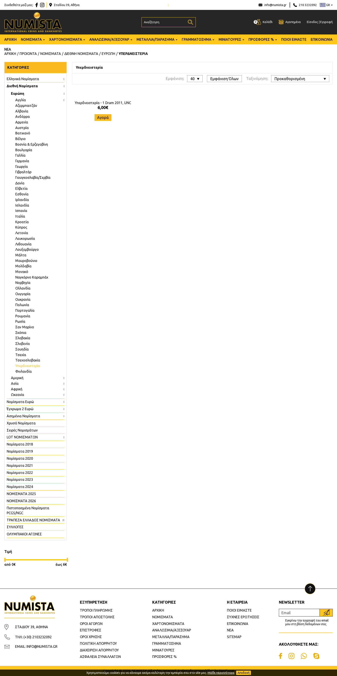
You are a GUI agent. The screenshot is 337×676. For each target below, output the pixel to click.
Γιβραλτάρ (23, 172)
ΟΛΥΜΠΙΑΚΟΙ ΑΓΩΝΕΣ (24, 534)
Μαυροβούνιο (26, 261)
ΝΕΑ (7, 49)
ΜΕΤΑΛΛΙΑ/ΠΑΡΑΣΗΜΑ (155, 39)
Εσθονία (21, 194)
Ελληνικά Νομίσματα (23, 79)
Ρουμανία (22, 316)
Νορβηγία (22, 283)
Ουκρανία (22, 299)
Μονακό (21, 272)
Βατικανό (22, 133)
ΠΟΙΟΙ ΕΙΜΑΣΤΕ (293, 39)
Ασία (15, 383)
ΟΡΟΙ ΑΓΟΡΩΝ (91, 624)
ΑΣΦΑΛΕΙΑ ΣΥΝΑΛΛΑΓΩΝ (100, 657)
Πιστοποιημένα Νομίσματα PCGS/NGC (28, 510)
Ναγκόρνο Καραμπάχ (31, 277)
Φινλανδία (23, 371)
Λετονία (21, 233)
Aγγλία (20, 100)
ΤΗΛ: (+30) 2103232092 (33, 637)
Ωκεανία (17, 395)
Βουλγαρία (23, 150)
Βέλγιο (20, 139)
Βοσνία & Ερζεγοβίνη (31, 144)
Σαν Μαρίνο (24, 327)
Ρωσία (20, 321)
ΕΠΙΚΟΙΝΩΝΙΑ (321, 39)
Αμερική (17, 378)
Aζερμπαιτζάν (26, 105)
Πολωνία (22, 305)
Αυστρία (22, 128)
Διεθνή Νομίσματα (22, 86)
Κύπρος (21, 227)
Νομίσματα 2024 (20, 487)
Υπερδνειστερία (27, 366)
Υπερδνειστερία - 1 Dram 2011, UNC (103, 103)
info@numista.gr (275, 5)
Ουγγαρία (22, 294)
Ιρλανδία (22, 200)
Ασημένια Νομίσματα (23, 416)
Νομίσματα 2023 (20, 479)
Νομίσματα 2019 (20, 451)
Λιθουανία (23, 244)
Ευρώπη (17, 93)
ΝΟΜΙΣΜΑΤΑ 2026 (21, 501)
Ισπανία (21, 211)
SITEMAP (234, 637)
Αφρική (16, 389)
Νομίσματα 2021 (20, 465)
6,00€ (103, 107)
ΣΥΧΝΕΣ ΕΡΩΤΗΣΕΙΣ (243, 617)
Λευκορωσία (25, 238)
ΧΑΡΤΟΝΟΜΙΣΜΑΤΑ (65, 39)
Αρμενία (21, 122)
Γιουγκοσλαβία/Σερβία (32, 177)
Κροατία (22, 222)
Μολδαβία (23, 266)
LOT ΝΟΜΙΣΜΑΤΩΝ (22, 437)
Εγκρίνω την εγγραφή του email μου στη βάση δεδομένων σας (307, 622)
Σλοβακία (22, 338)
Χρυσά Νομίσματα (21, 423)
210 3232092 (308, 5)
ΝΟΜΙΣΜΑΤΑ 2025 (21, 494)
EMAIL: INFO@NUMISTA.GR (36, 646)
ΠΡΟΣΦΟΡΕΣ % (261, 39)
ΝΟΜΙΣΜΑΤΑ (31, 39)
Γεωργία (21, 166)
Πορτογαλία (24, 310)
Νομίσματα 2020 (20, 458)
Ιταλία (20, 216)
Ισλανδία (22, 205)
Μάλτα (20, 255)
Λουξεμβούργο (27, 249)
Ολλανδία (22, 288)
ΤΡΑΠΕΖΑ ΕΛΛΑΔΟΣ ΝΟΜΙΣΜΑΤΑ (33, 520)
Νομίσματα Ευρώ (20, 402)
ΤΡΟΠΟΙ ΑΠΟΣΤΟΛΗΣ (97, 617)
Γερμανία (22, 161)
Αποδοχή (244, 672)
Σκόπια (20, 333)
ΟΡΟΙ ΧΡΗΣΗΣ (91, 637)
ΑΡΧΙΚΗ (10, 39)
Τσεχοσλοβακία (27, 360)
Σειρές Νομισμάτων (22, 430)
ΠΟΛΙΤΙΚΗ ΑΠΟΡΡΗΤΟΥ (98, 643)
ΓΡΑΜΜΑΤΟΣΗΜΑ (196, 39)
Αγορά (103, 117)
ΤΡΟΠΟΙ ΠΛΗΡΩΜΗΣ (96, 610)
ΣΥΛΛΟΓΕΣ (15, 527)
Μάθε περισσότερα (221, 672)
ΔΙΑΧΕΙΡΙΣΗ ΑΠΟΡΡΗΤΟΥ (99, 650)
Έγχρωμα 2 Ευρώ (20, 409)
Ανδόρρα (22, 116)
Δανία (19, 183)
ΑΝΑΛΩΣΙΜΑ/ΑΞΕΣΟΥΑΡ (109, 39)
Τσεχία (20, 355)
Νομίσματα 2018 (20, 444)
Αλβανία (21, 111)
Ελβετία (21, 188)
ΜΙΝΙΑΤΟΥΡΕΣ (230, 39)
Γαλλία (20, 155)
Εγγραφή (326, 22)
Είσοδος (312, 22)
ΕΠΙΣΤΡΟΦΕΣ (90, 630)
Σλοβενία (22, 344)
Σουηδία (22, 349)
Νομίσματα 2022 (20, 473)
